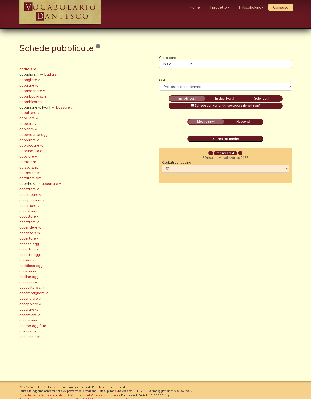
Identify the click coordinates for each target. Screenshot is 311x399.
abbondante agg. (33, 134)
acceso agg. (29, 243)
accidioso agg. (31, 265)
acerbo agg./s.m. (33, 325)
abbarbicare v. (31, 101)
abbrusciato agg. (33, 150)
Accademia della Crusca (37, 395)
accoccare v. (29, 282)
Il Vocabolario (251, 7)
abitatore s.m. (30, 178)
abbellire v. (28, 123)
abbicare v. (28, 129)
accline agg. (29, 276)
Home (195, 7)
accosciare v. (30, 320)
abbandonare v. (32, 90)
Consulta (280, 7)
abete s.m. (28, 161)
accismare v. (29, 271)
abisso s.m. (28, 167)
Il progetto (219, 7)
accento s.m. (30, 232)
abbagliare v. (30, 79)
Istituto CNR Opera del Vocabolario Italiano (89, 395)
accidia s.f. (28, 260)
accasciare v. (30, 211)
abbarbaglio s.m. (33, 96)
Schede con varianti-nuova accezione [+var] (227, 105)
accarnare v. (29, 205)
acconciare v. (30, 298)
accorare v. (28, 309)
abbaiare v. (28, 85)
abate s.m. (28, 68)
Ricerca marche (228, 138)
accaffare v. (29, 189)
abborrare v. (29, 140)
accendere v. (30, 227)
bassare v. (64, 107)
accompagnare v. (33, 292)
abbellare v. (28, 118)
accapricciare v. (32, 200)
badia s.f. (52, 74)
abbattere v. (29, 112)
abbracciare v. (31, 145)
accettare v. (29, 249)
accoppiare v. (30, 303)
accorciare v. (29, 314)
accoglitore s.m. (32, 287)
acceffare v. (29, 221)
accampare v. (30, 194)
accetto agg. (30, 254)
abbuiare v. (28, 156)
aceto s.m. (28, 331)
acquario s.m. (30, 336)
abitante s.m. (30, 172)
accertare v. (29, 238)
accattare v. (29, 216)
